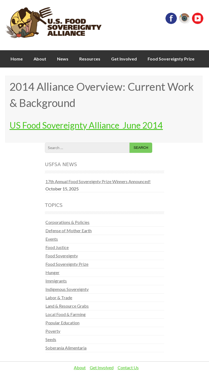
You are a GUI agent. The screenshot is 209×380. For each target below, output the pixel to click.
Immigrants (56, 280)
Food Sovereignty (61, 255)
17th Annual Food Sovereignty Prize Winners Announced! (98, 181)
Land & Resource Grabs (67, 305)
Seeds (50, 339)
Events (51, 238)
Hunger (52, 272)
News (62, 58)
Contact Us (128, 367)
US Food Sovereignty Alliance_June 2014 (86, 125)
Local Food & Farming (65, 314)
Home (17, 58)
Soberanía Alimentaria (66, 347)
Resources (89, 58)
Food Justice (57, 247)
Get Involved (124, 58)
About (40, 58)
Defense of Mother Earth (68, 230)
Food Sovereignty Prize (171, 58)
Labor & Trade (58, 297)
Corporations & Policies (67, 222)
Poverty (52, 331)
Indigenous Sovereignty (67, 289)
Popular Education (62, 322)
